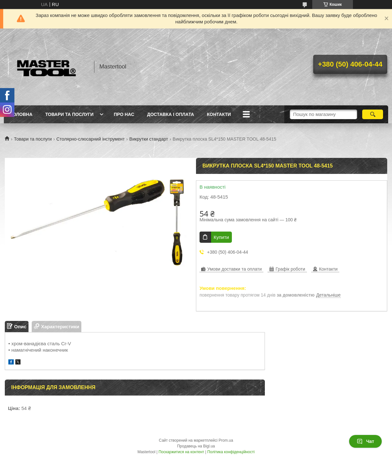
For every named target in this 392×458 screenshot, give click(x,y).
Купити (221, 237)
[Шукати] (372, 114)
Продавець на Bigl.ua (196, 446)
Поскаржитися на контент (181, 452)
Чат (365, 441)
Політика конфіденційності (231, 452)
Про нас (124, 114)
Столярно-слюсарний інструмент (90, 139)
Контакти (219, 114)
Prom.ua (226, 440)
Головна (21, 114)
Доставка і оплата (170, 114)
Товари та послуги (69, 114)
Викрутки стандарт (148, 139)
